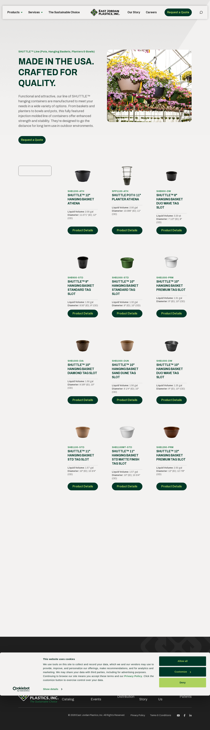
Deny (183, 717)
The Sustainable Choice (64, 12)
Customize (183, 706)
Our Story (133, 12)
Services (34, 12)
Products (13, 12)
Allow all (183, 695)
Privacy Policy (133, 710)
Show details (50, 723)
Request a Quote (178, 12)
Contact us (183, 662)
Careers (151, 12)
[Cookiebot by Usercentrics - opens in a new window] (21, 723)
